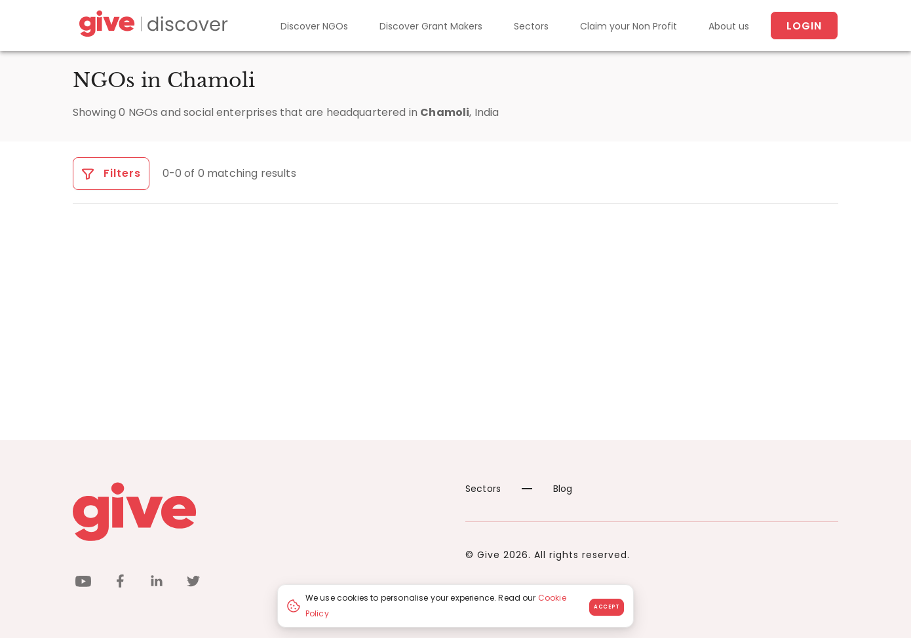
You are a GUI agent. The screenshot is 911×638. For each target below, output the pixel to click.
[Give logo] (259, 511)
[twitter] (193, 583)
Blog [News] (547, 488)
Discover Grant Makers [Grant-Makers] (430, 26)
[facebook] (119, 583)
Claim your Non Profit (628, 26)
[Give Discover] (151, 26)
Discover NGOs (314, 26)
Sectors (531, 26)
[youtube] (83, 583)
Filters (111, 173)
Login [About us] (804, 25)
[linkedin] (156, 583)
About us (728, 26)
